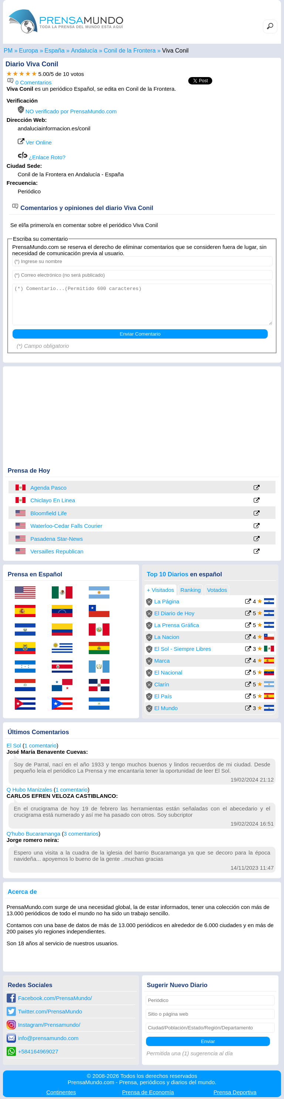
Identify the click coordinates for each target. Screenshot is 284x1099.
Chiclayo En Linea (52, 500)
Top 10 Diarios (167, 574)
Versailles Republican (56, 551)
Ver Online (35, 142)
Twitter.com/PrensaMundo (50, 1011)
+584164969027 (38, 1051)
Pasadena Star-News (56, 539)
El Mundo (166, 708)
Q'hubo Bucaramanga (33, 833)
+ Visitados (160, 590)
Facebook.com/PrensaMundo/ (55, 998)
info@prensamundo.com (48, 1038)
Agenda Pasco (48, 487)
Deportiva (235, 1092)
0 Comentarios (29, 82)
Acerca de (22, 891)
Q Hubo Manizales (29, 789)
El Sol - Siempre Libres (182, 649)
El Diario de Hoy (174, 613)
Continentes (61, 1092)
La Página (166, 601)
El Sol (14, 745)
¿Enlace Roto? (41, 157)
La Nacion (166, 637)
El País (163, 696)
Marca (162, 660)
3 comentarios (81, 833)
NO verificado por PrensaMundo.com (67, 111)
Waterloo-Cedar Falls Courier (66, 526)
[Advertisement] (215, 144)
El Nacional (168, 672)
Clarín (161, 684)
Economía (148, 1092)
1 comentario (40, 745)
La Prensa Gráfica (176, 625)
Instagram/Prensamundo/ (49, 1025)
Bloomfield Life (48, 513)
